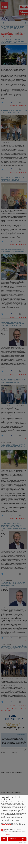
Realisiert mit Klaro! (22, 842)
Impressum (3, 826)
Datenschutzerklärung (6, 824)
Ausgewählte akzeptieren (13, 839)
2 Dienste (7, 834)
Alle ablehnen (4, 839)
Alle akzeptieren (22, 839)
